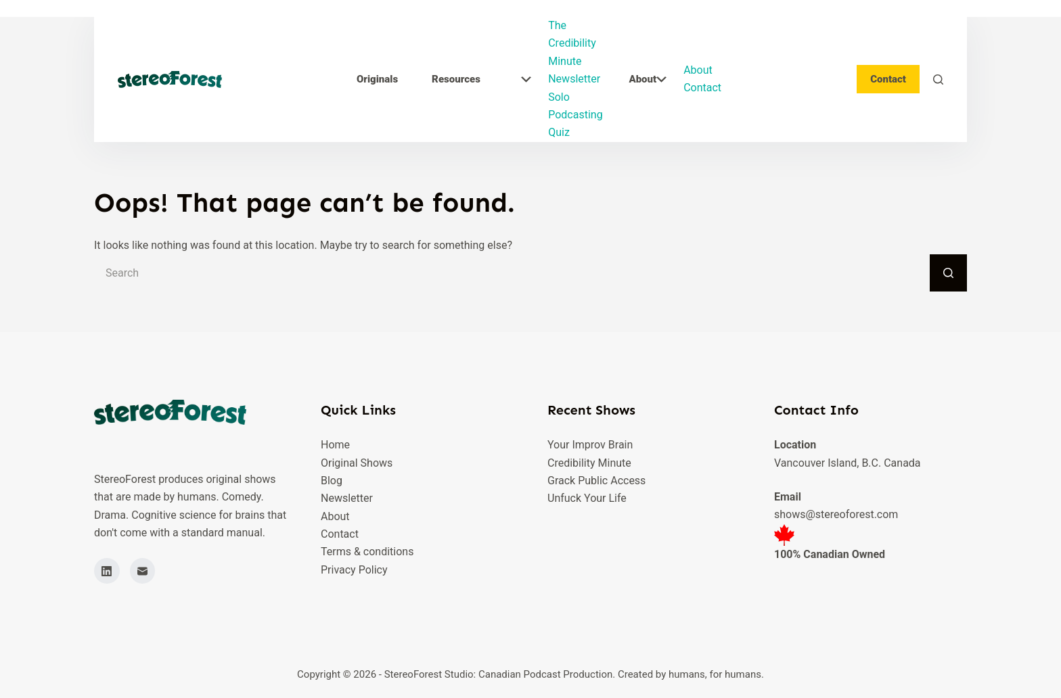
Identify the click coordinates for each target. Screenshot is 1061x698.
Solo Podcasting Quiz (575, 115)
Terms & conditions (367, 551)
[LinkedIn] (107, 571)
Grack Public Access (596, 480)
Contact (702, 87)
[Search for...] (512, 273)
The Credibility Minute (572, 43)
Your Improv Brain (590, 444)
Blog (331, 480)
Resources (481, 79)
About (648, 79)
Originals (377, 79)
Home (335, 444)
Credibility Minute (589, 463)
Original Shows (356, 463)
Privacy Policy (354, 569)
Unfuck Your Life (587, 498)
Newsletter (574, 78)
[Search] (938, 79)
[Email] (143, 571)
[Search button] (948, 273)
